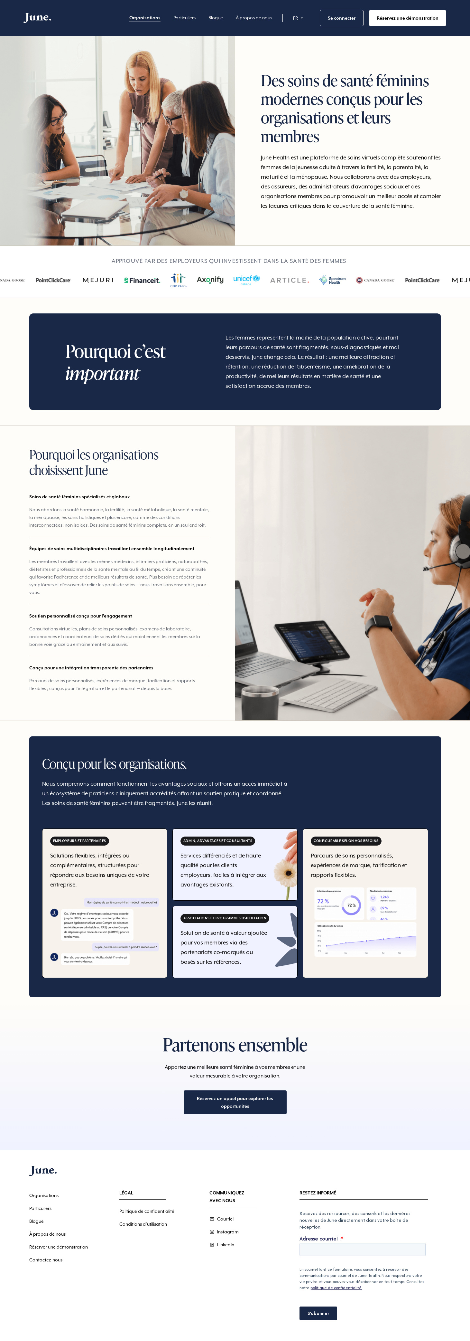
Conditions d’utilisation (143, 1224)
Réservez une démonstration (407, 18)
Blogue (215, 18)
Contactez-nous (45, 1260)
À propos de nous (254, 18)
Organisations (145, 18)
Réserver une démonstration (58, 1247)
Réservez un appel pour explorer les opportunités (235, 1102)
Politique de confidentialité (146, 1211)
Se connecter (341, 18)
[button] (298, 18)
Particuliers (184, 18)
